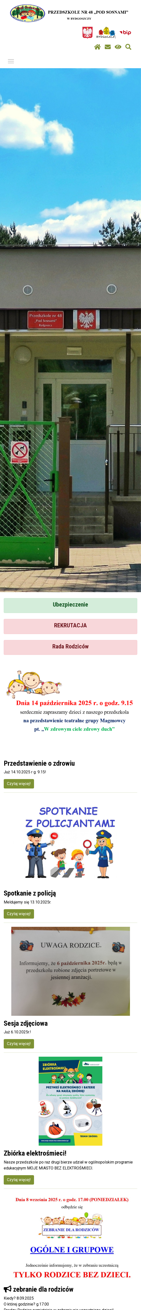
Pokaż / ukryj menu (11, 60)
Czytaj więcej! (19, 783)
